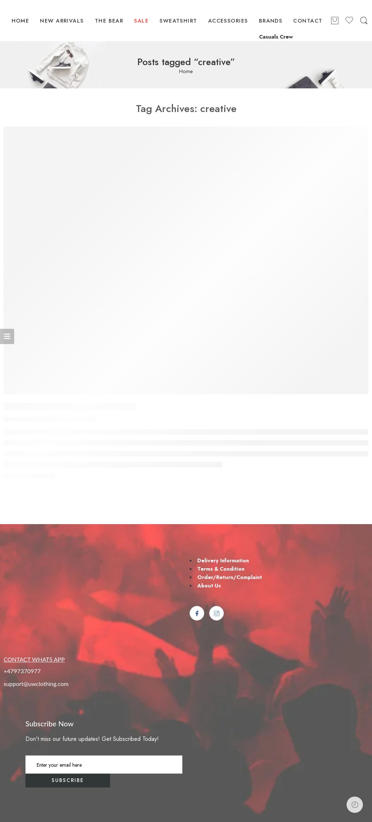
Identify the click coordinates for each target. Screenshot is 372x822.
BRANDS (271, 20)
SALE (141, 20)
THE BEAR (109, 20)
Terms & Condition (220, 568)
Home (186, 71)
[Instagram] (216, 613)
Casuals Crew (276, 36)
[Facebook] (197, 613)
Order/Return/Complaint (229, 577)
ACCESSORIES (228, 20)
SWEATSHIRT (178, 20)
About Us (209, 585)
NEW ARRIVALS (62, 20)
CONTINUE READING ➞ (29, 476)
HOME (20, 20)
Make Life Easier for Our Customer (70, 407)
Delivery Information (223, 560)
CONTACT (307, 20)
